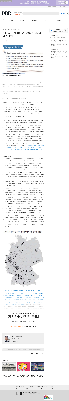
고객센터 (59, 6)
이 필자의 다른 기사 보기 (17, 341)
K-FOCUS (57, 20)
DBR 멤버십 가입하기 (30, 326)
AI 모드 (64, 13)
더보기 (38, 43)
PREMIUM (34, 20)
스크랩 (43, 43)
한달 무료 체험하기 (16, 326)
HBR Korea (65, 6)
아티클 (11, 20)
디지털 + (22, 20)
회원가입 (54, 6)
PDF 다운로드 (41, 43)
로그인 (49, 6)
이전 (32, 353)
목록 (37, 353)
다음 (42, 353)
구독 (46, 20)
